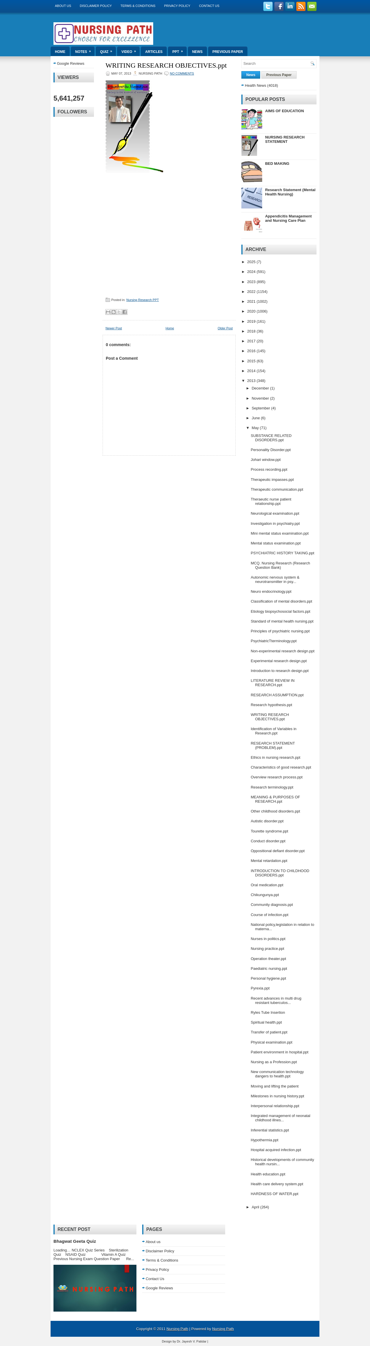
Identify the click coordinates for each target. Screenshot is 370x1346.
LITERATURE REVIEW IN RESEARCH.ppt (272, 682)
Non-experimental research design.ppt (282, 651)
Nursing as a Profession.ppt (274, 1062)
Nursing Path (177, 1329)
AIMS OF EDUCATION (284, 111)
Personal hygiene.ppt (268, 978)
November (261, 398)
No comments (182, 73)
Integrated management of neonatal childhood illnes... (280, 1118)
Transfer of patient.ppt (269, 1032)
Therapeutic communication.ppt (277, 489)
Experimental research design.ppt (279, 661)
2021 (252, 301)
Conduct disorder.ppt (268, 841)
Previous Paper (227, 52)
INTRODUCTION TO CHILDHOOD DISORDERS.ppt (280, 873)
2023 (252, 282)
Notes (85, 50)
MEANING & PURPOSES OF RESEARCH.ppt (275, 799)
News (197, 52)
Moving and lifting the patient (275, 1086)
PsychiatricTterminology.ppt (274, 641)
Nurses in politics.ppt (268, 939)
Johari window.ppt (265, 459)
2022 (252, 291)
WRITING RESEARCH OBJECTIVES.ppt (166, 65)
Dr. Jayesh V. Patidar (191, 1341)
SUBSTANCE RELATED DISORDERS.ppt (271, 437)
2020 (252, 311)
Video (130, 50)
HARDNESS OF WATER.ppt (274, 1194)
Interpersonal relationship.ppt (275, 1106)
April (256, 1207)
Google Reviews (70, 63)
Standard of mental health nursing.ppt (282, 621)
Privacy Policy (177, 6)
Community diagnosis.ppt (272, 904)
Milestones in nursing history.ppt (277, 1096)
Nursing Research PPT (142, 300)
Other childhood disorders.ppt (275, 811)
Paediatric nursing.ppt (269, 968)
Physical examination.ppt (271, 1042)
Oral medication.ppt (267, 885)
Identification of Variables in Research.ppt (273, 731)
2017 (252, 341)
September (261, 408)
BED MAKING (277, 163)
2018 (252, 331)
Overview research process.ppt (276, 777)
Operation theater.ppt (268, 959)
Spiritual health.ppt (266, 1022)
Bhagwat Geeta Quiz (74, 1241)
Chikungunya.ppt (265, 895)
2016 (252, 351)
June (256, 418)
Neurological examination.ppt (275, 513)
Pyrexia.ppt (260, 988)
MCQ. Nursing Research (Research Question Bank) (280, 565)
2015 (252, 361)
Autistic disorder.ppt (267, 821)
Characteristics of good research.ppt (281, 767)
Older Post (225, 328)
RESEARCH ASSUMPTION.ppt (277, 695)
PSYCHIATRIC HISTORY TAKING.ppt (282, 553)
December (261, 388)
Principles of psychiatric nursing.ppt (280, 631)
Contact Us (209, 6)
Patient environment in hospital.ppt (279, 1052)
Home (60, 52)
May (256, 428)
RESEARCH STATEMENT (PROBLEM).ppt (273, 745)
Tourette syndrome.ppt (269, 831)
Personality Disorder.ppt (271, 450)
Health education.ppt (268, 1174)
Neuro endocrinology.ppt (271, 591)
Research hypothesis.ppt (271, 705)
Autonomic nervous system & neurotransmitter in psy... (275, 579)
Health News (255, 85)
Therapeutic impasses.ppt (272, 479)
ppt (179, 50)
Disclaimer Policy (96, 6)
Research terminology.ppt (272, 787)
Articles (153, 52)
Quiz (108, 50)
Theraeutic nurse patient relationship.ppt (271, 501)
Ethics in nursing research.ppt (275, 757)
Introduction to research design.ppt (279, 671)
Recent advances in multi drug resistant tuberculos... (276, 1000)
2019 (252, 321)
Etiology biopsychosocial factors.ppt (280, 611)
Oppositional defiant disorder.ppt (277, 851)
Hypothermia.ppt (264, 1140)
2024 (252, 271)
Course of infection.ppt (269, 915)
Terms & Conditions (138, 6)
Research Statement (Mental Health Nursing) (290, 192)
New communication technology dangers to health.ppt (277, 1074)
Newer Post (114, 328)
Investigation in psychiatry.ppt (275, 523)
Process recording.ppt (269, 469)
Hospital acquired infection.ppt (276, 1150)
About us (63, 6)
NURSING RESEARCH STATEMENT (285, 139)
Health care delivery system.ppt (277, 1184)
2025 (252, 262)
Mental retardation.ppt (269, 860)
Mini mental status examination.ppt (279, 533)
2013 (252, 380)
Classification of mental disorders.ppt (281, 601)
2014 (252, 371)
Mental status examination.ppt (276, 543)
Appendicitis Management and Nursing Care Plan (288, 218)
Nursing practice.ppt (267, 948)
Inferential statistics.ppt (270, 1130)
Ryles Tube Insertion (268, 1012)
